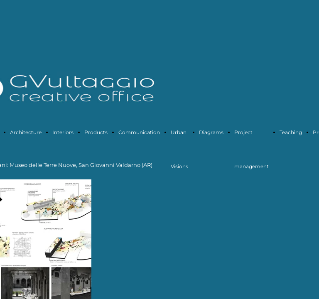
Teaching (291, 132)
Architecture (26, 132)
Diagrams (211, 132)
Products (96, 132)
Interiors (63, 132)
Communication (139, 132)
